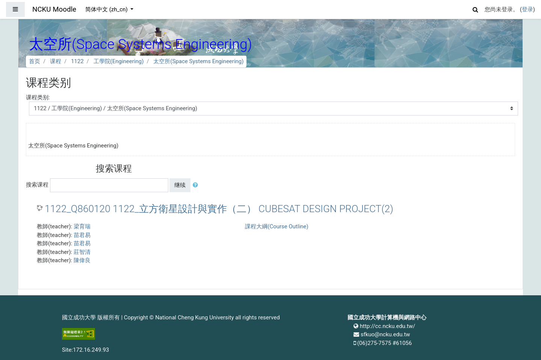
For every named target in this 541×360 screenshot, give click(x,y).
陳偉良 (82, 260)
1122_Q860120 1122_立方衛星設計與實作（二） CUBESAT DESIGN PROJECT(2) (219, 208)
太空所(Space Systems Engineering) (198, 61)
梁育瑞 (82, 226)
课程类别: (38, 97)
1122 (77, 61)
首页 (34, 61)
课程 (55, 61)
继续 (180, 185)
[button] (476, 8)
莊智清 (82, 252)
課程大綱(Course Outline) (276, 226)
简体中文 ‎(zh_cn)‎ (107, 9)
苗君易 (82, 235)
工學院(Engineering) (119, 61)
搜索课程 (37, 184)
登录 (527, 9)
